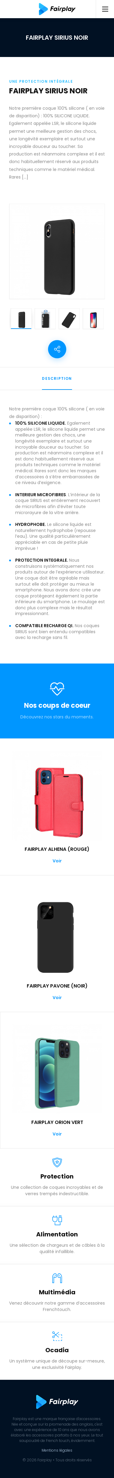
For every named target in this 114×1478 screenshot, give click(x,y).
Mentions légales (57, 1450)
